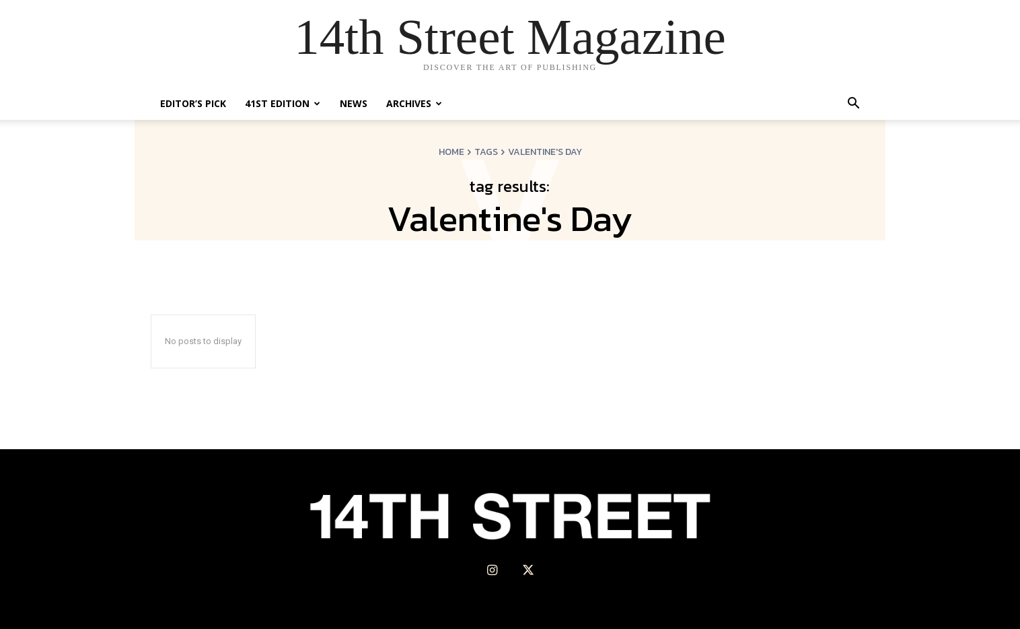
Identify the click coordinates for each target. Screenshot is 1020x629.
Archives (414, 103)
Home (451, 152)
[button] (853, 104)
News (353, 103)
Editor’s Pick (193, 103)
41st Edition (282, 103)
